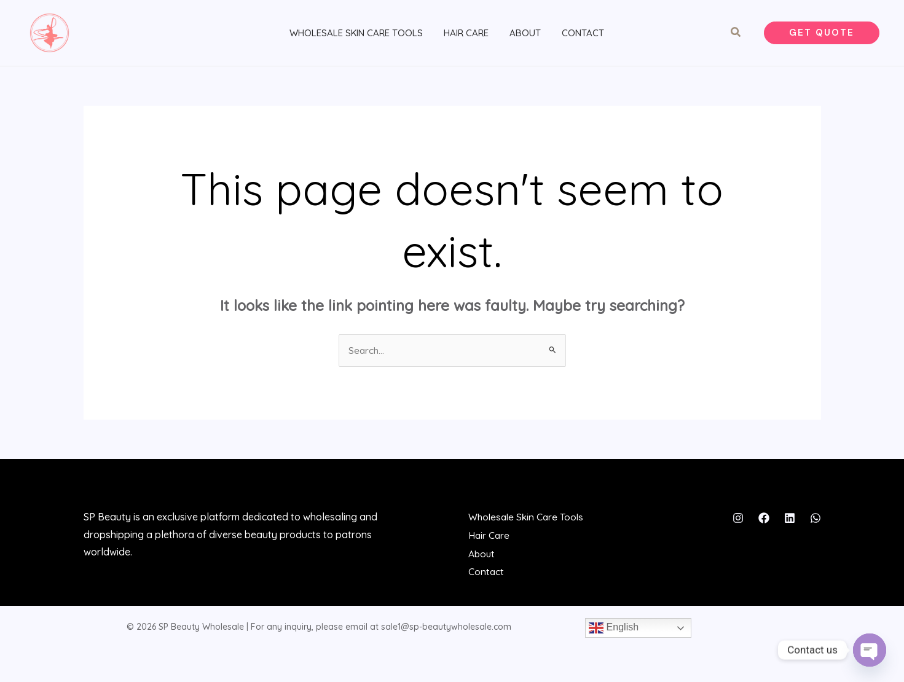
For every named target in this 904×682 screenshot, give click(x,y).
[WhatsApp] (815, 522)
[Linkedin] (789, 522)
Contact (575, 35)
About (520, 35)
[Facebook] (763, 522)
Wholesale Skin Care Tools (356, 35)
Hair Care (463, 35)
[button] (736, 35)
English (614, 630)
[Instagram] (738, 522)
